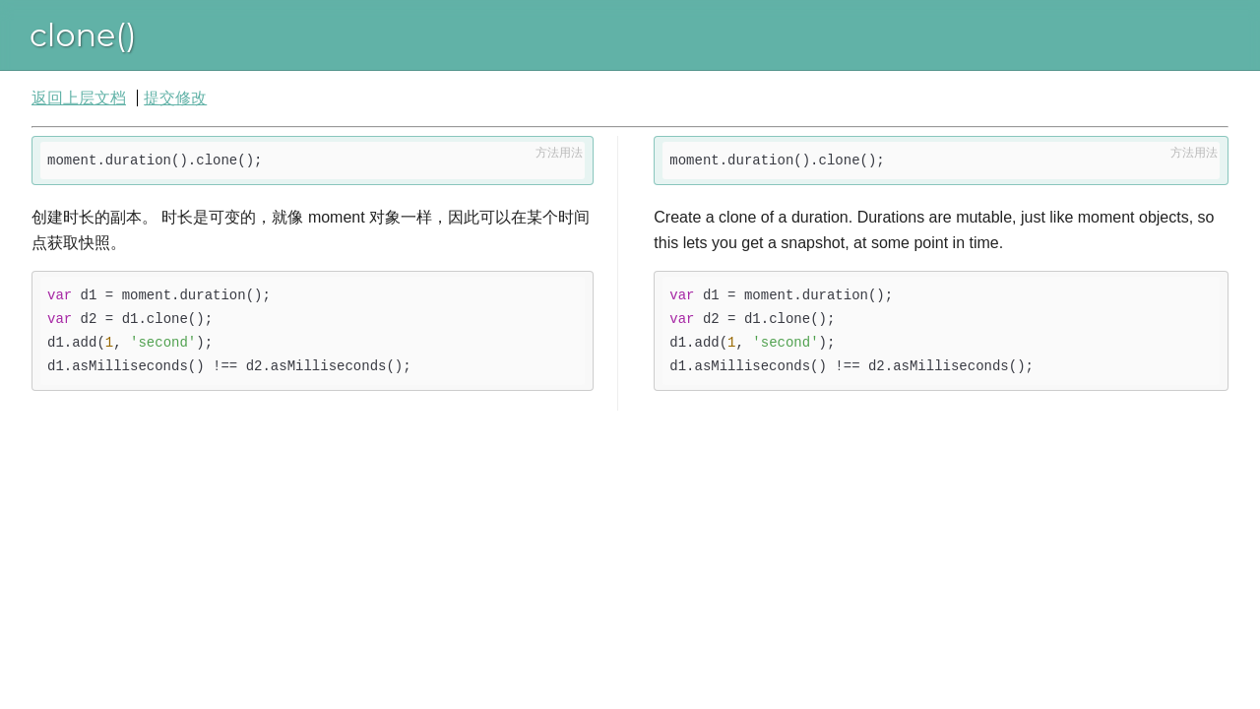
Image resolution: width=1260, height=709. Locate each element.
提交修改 (175, 98)
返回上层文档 (79, 98)
